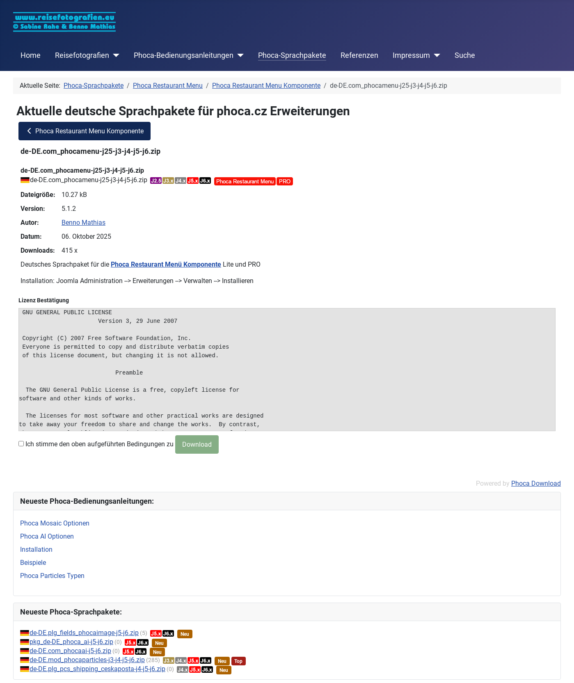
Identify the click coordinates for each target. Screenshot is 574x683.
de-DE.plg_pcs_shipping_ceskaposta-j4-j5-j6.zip (97, 669)
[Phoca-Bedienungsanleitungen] (238, 55)
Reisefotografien (82, 55)
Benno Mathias (83, 222)
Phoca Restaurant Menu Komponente (84, 131)
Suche (465, 55)
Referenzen (359, 55)
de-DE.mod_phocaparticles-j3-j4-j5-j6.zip (87, 660)
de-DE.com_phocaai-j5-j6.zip (70, 651)
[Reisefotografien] (114, 55)
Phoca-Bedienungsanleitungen (183, 55)
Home (31, 55)
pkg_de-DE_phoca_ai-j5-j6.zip (71, 642)
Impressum (411, 55)
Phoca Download (536, 483)
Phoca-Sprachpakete (292, 55)
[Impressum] (435, 55)
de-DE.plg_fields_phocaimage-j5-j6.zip (84, 633)
